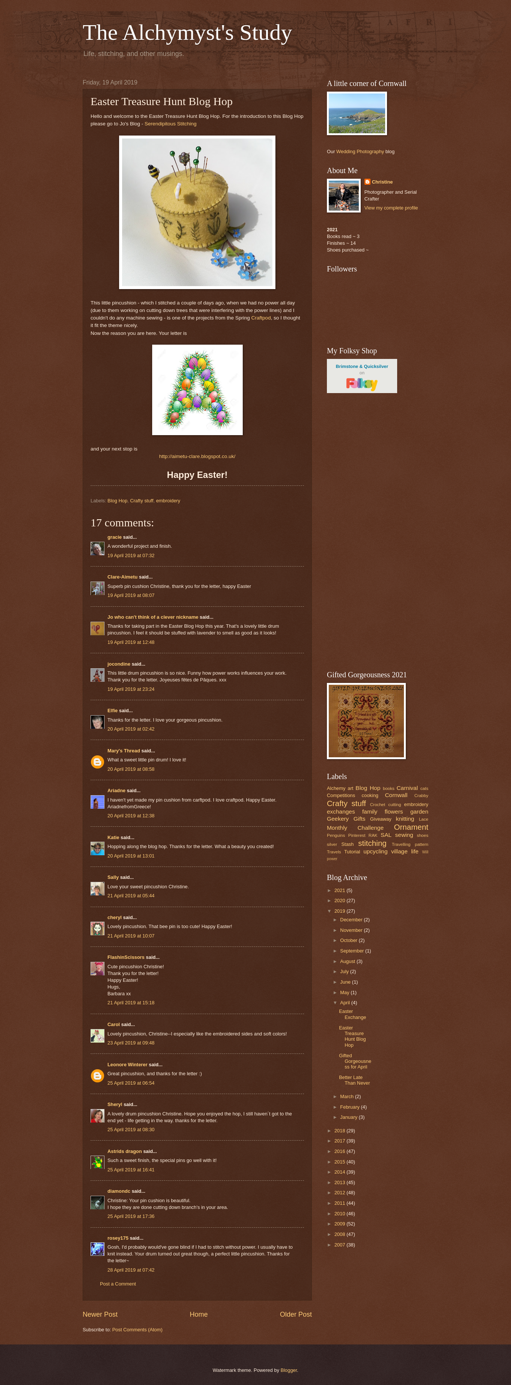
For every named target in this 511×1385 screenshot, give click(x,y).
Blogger (289, 1370)
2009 (340, 1224)
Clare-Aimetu (122, 577)
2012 (340, 1192)
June (346, 982)
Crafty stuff (141, 500)
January (349, 1117)
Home (199, 1314)
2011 (340, 1203)
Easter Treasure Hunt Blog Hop (352, 1036)
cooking (370, 795)
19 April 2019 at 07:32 (130, 555)
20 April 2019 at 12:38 (130, 815)
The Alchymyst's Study (187, 32)
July (345, 971)
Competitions (341, 795)
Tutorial (352, 852)
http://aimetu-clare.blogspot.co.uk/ (197, 456)
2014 (340, 1172)
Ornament (411, 827)
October (349, 940)
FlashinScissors (126, 957)
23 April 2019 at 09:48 (130, 1043)
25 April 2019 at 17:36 (130, 1216)
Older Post (296, 1314)
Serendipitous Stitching (171, 124)
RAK (373, 835)
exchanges (341, 811)
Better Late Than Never (354, 1080)
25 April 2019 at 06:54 (130, 1083)
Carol (113, 1024)
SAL (386, 835)
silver (332, 844)
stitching (372, 843)
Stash (347, 844)
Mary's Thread (123, 751)
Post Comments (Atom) (137, 1329)
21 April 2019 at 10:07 (130, 936)
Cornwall (396, 795)
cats (424, 788)
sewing (404, 835)
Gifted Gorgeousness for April (355, 1061)
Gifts (360, 818)
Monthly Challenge (355, 827)
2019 (340, 911)
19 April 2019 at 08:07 (130, 595)
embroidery (168, 500)
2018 (340, 1130)
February (350, 1107)
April (345, 1002)
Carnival (407, 788)
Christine (382, 182)
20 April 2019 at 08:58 (130, 769)
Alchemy (336, 788)
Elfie (112, 710)
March (347, 1096)
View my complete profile (391, 208)
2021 (340, 890)
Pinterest (357, 835)
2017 (340, 1141)
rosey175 (118, 1238)
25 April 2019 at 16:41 (130, 1170)
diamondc (118, 1191)
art (350, 788)
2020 (340, 900)
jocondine (118, 664)
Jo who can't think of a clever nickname (152, 617)
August (348, 961)
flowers (394, 811)
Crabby (421, 795)
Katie (113, 837)
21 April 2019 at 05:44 (130, 895)
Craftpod (261, 318)
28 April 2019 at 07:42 (130, 1270)
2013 (340, 1182)
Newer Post (100, 1314)
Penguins (336, 835)
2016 (340, 1151)
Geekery (338, 818)
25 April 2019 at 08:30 (130, 1129)
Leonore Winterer (127, 1064)
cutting (394, 804)
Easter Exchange (352, 1014)
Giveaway (381, 819)
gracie (114, 537)
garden (419, 811)
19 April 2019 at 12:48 (130, 642)
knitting (405, 818)
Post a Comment (118, 1284)
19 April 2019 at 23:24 (130, 689)
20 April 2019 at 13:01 (130, 856)
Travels (334, 852)
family (369, 811)
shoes (422, 835)
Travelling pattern (410, 844)
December (352, 919)
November (352, 930)
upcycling (375, 851)
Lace (423, 819)
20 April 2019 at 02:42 (130, 729)
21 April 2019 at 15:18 (130, 1002)
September (352, 951)
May (345, 992)
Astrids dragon (124, 1151)
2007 (340, 1245)
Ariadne (116, 790)
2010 (340, 1213)
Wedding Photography (360, 151)
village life (405, 851)
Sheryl (114, 1104)
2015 (340, 1162)
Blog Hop (117, 500)
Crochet (378, 804)
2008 (340, 1234)
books (389, 788)
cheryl (114, 917)
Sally (113, 877)
